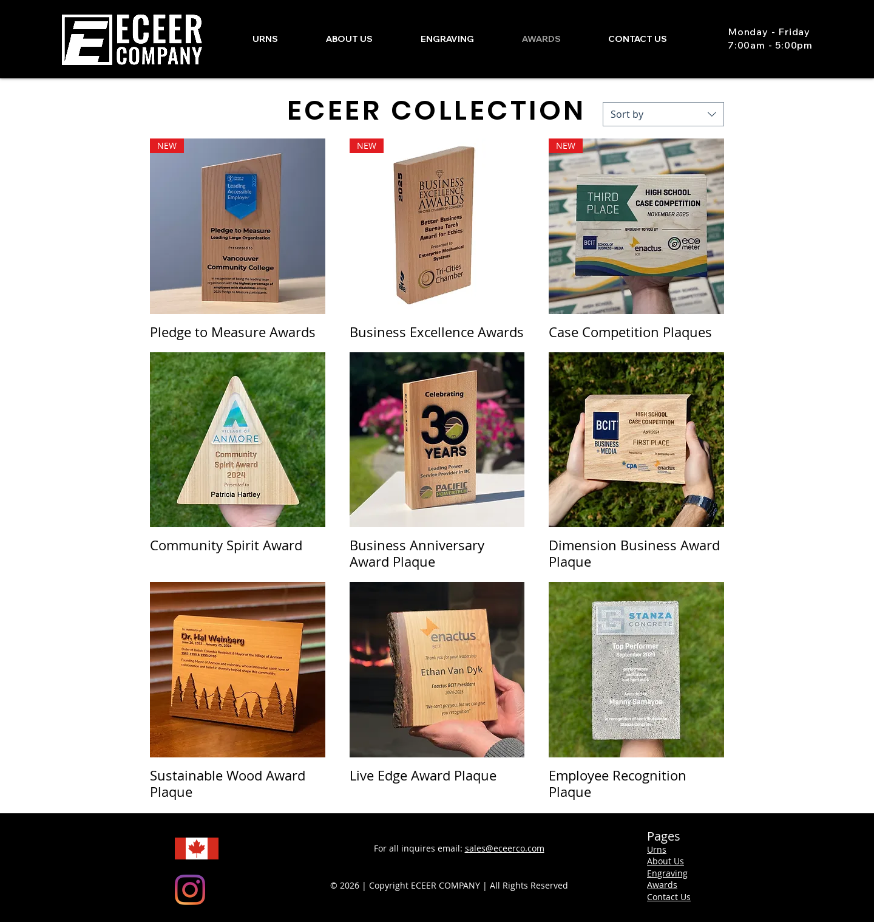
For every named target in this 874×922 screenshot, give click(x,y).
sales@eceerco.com (504, 848)
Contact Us (669, 897)
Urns (656, 849)
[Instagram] (190, 890)
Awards (662, 884)
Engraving (667, 873)
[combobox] (663, 114)
